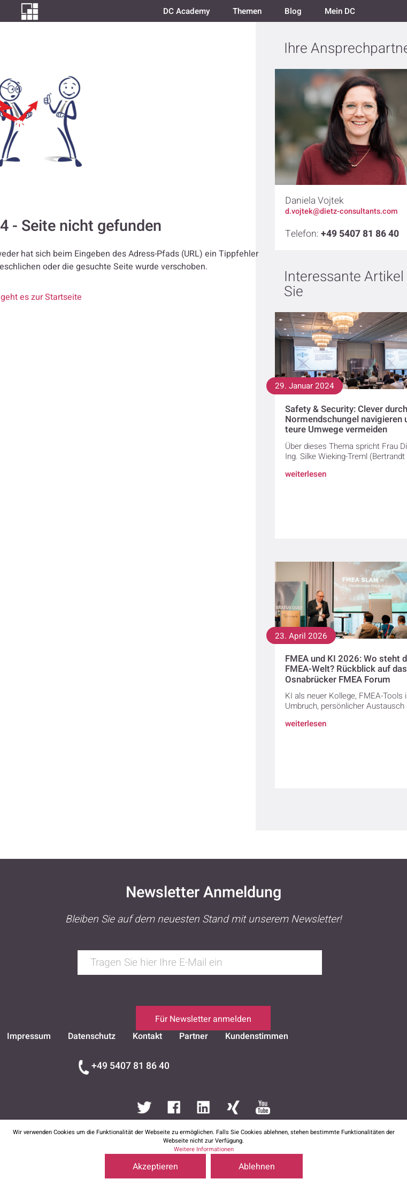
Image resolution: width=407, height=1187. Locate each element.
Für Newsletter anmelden (203, 1019)
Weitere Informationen (204, 1149)
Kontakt (147, 1036)
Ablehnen (257, 1166)
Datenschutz (92, 1036)
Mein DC (340, 11)
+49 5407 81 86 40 (130, 1066)
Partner (193, 1036)
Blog (293, 11)
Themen (247, 11)
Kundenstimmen (256, 1036)
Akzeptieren (155, 1166)
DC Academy (186, 11)
